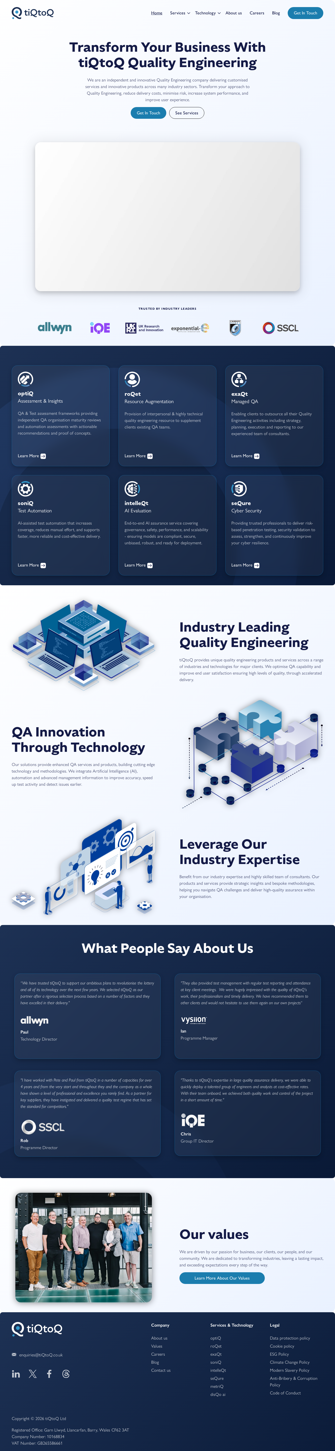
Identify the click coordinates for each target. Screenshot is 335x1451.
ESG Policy (279, 1354)
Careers (257, 13)
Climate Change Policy (290, 1362)
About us (234, 13)
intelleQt (218, 1370)
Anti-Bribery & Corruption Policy (293, 1381)
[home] (33, 13)
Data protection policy (290, 1338)
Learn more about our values (222, 1278)
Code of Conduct (285, 1393)
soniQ (215, 1362)
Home (156, 13)
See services (186, 113)
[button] (178, 13)
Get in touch (305, 13)
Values (156, 1346)
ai (218, 1394)
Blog (276, 13)
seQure (217, 1378)
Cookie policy (282, 1346)
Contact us (161, 1370)
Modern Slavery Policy (289, 1370)
